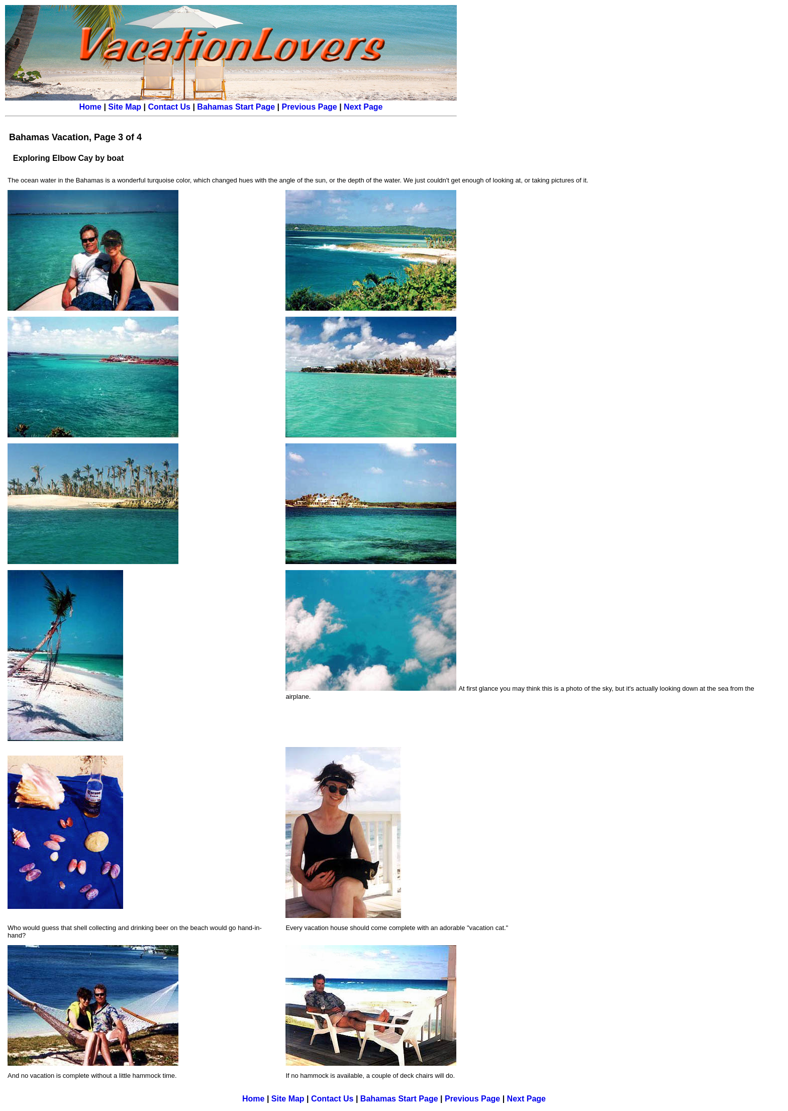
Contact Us (169, 107)
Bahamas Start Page (236, 107)
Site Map (124, 107)
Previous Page (309, 107)
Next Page (363, 107)
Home (90, 107)
